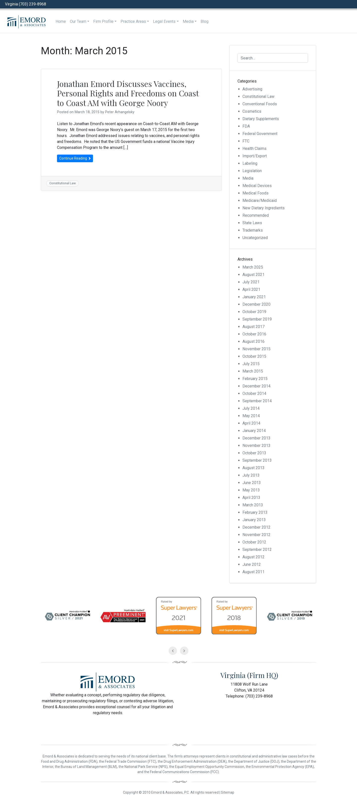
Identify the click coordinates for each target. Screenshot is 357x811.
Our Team (78, 21)
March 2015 (252, 371)
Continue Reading (75, 158)
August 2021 (253, 274)
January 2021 (254, 297)
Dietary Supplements (260, 118)
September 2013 (257, 460)
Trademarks (252, 230)
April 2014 (251, 423)
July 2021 (251, 282)
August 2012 (253, 557)
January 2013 (254, 519)
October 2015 (254, 356)
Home (61, 21)
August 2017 (253, 326)
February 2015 (255, 378)
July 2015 (251, 363)
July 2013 (251, 475)
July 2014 (251, 408)
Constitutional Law (62, 183)
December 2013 (256, 438)
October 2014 (254, 393)
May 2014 (251, 415)
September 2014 (257, 401)
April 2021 (251, 289)
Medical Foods (255, 193)
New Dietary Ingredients (263, 208)
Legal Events (164, 21)
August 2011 (253, 571)
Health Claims (254, 148)
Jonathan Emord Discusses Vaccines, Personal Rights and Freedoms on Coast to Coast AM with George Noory (128, 93)
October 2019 (254, 311)
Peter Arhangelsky (119, 112)
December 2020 (256, 304)
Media (188, 21)
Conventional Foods (259, 104)
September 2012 (257, 549)
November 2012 (256, 534)
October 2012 (254, 542)
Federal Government (259, 133)
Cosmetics (251, 111)
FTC (245, 141)
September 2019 (257, 319)
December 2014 (256, 386)
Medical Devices (257, 185)
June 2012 (251, 564)
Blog (204, 21)
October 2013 (254, 453)
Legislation (252, 170)
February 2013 (255, 512)
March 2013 (252, 505)
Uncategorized (255, 237)
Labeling (249, 163)
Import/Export (254, 156)
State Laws (252, 222)
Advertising (252, 89)
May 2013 (251, 490)
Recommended (255, 215)
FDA (246, 126)
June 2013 (251, 482)
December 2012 (256, 527)
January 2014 (254, 430)
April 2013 (251, 497)
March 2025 (252, 267)
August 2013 (253, 467)
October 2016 (254, 334)
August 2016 (253, 341)
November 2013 (256, 445)
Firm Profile (103, 21)
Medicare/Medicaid (259, 200)
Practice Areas (133, 21)
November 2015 (256, 349)
